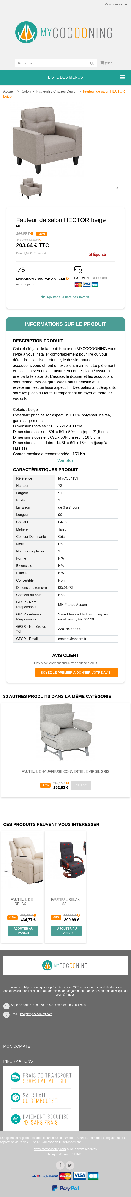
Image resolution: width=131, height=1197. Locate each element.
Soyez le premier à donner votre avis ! (77, 672)
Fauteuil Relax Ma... (65, 902)
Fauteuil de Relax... (22, 902)
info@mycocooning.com (36, 1014)
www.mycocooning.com (50, 1149)
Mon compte (16, 1046)
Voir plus (65, 460)
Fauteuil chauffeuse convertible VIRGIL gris (65, 771)
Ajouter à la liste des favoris (68, 297)
